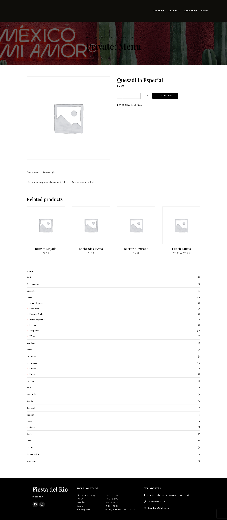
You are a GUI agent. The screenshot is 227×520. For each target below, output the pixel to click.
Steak (29, 433)
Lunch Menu (114, 37)
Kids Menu (31, 356)
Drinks (29, 297)
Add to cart (153, 95)
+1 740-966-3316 (154, 501)
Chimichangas (33, 284)
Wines (32, 336)
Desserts (31, 290)
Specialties (31, 414)
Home (87, 37)
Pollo (29, 387)
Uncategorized (33, 454)
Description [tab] (33, 172)
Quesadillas (32, 394)
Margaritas (34, 330)
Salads (30, 401)
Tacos (29, 440)
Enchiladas (31, 342)
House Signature (37, 319)
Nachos (30, 380)
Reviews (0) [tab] (49, 172)
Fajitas (29, 349)
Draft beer (34, 308)
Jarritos (33, 325)
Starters (30, 421)
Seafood (31, 408)
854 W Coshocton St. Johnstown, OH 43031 (166, 495)
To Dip (30, 447)
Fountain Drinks (36, 314)
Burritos (30, 277)
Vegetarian (31, 461)
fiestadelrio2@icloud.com (157, 508)
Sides (32, 427)
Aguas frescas (36, 303)
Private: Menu (99, 37)
